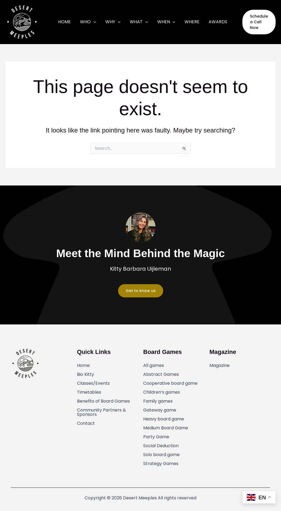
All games (153, 365)
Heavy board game (163, 419)
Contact (86, 423)
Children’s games (161, 392)
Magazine (219, 365)
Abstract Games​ (161, 374)
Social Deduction (161, 446)
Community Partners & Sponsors (101, 412)
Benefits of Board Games (103, 401)
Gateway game (159, 410)
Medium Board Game (165, 428)
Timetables (89, 392)
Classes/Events (93, 383)
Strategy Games (160, 464)
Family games (158, 401)
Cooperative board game (170, 383)
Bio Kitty (85, 374)
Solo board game (161, 455)
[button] (253, 21)
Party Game (156, 437)
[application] (98, 21)
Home (83, 365)
